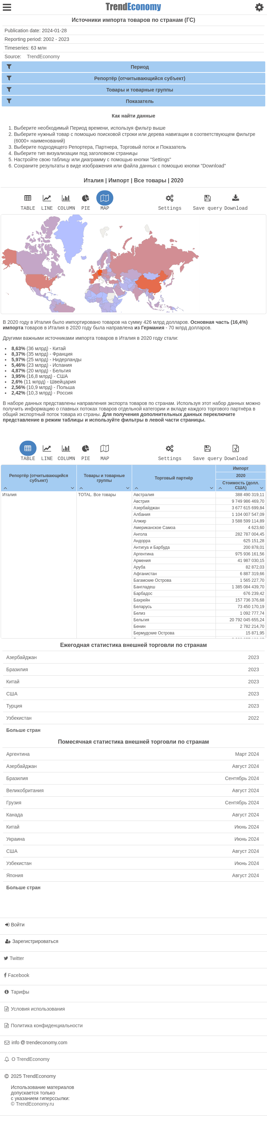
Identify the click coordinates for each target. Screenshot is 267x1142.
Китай (132, 683)
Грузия (132, 804)
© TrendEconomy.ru (32, 1106)
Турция (132, 708)
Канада (132, 817)
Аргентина (132, 756)
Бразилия (132, 671)
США (132, 696)
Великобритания (132, 792)
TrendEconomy (43, 56)
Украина (132, 841)
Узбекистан (132, 720)
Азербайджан (132, 659)
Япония (132, 877)
